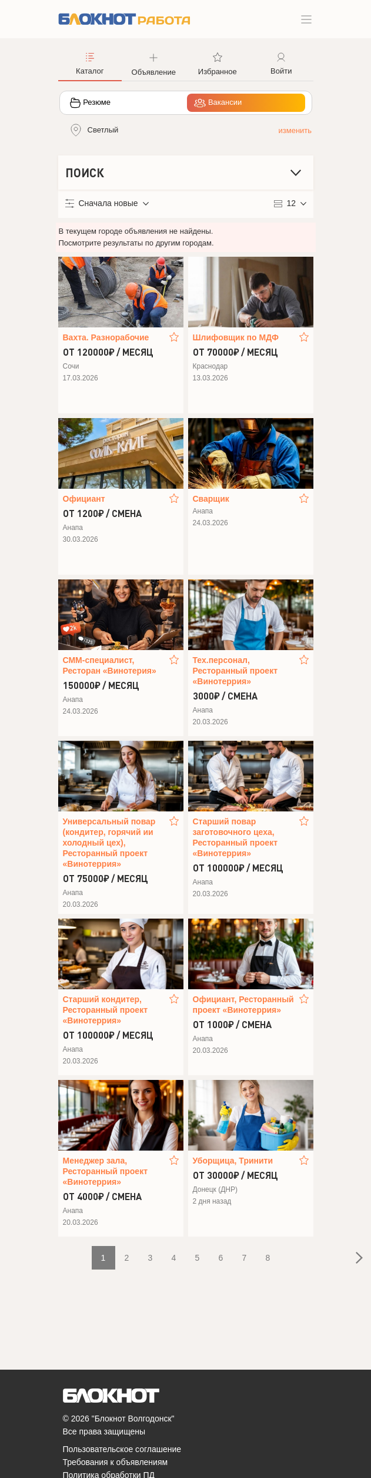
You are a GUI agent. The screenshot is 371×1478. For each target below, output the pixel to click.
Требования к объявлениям (115, 1462)
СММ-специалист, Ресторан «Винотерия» (109, 665)
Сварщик (211, 498)
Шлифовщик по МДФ (236, 337)
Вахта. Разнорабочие (106, 337)
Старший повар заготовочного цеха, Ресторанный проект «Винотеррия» (235, 837)
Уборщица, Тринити (233, 1160)
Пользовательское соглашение (122, 1449)
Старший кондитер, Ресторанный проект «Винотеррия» (105, 1010)
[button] (154, 63)
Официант (84, 498)
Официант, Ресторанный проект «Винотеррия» (243, 1005)
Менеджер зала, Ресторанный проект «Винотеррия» (105, 1171)
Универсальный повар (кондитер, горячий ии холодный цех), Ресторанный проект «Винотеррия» (109, 843)
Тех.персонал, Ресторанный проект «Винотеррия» (235, 670)
